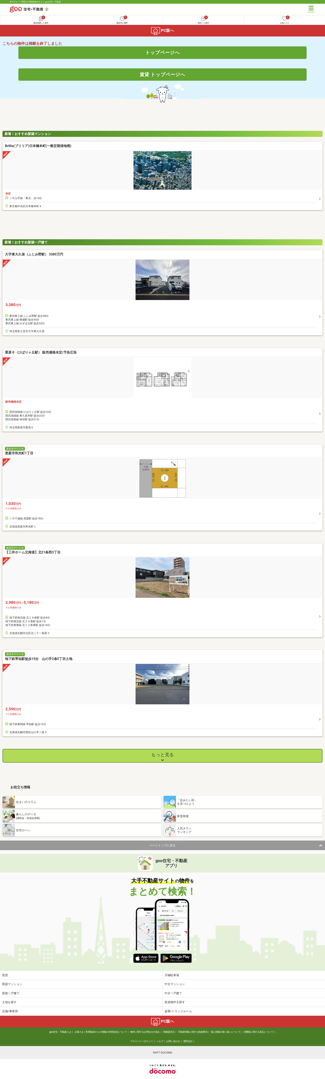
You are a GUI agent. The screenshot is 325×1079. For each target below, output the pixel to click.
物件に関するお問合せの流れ (145, 1031)
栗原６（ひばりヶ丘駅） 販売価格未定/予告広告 (41, 352)
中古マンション (175, 984)
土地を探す (9, 1002)
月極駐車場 (172, 975)
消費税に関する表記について (258, 1031)
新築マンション (12, 984)
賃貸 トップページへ (162, 74)
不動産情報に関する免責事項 (192, 1031)
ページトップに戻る (162, 845)
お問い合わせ (173, 1041)
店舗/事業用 (10, 1011)
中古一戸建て (173, 993)
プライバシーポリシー (141, 1041)
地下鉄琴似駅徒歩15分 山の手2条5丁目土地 (38, 659)
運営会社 (187, 1041)
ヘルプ (159, 1041)
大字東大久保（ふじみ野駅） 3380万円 (34, 254)
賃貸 (5, 975)
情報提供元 (169, 1031)
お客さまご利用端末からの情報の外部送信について (100, 1031)
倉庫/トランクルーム (178, 1011)
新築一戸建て (10, 993)
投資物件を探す (175, 1002)
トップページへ (162, 52)
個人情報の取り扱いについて (225, 1031)
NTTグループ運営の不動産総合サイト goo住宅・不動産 (35, 2)
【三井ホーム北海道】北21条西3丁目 (33, 552)
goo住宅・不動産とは (60, 1031)
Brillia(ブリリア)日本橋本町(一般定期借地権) (38, 146)
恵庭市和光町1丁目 (19, 453)
